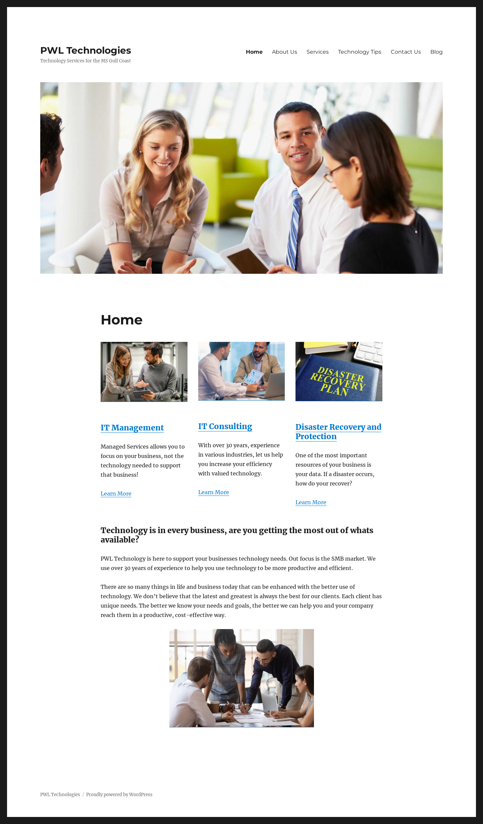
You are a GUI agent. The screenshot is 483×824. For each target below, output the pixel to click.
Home (254, 52)
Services (318, 52)
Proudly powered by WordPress (119, 794)
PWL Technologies (85, 50)
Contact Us (406, 52)
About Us (284, 52)
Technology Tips (359, 52)
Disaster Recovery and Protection (338, 431)
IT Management (132, 427)
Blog (436, 52)
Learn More (116, 493)
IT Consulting (225, 426)
